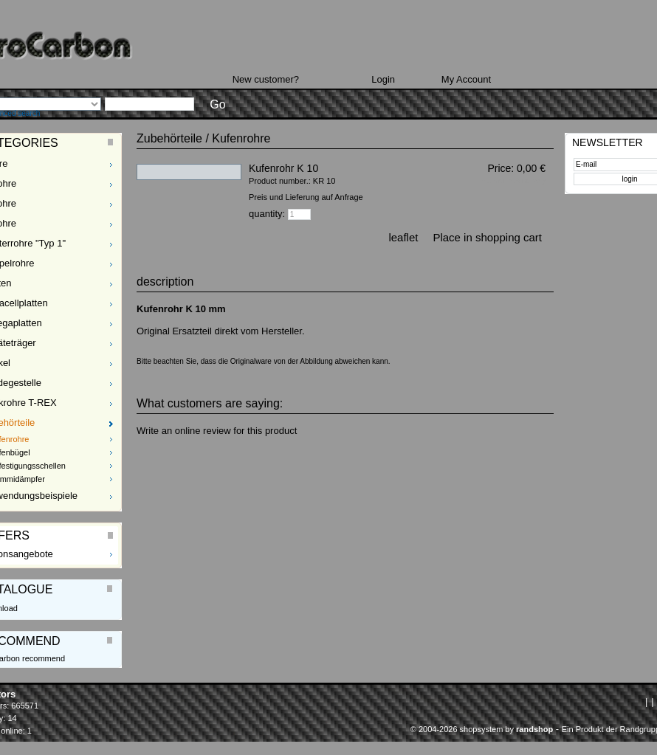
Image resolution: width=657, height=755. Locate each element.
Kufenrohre (241, 138)
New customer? (266, 79)
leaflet (403, 237)
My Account (466, 79)
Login (383, 79)
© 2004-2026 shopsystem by (481, 729)
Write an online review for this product (217, 430)
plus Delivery (526, 181)
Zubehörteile (169, 138)
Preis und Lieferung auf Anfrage (306, 197)
